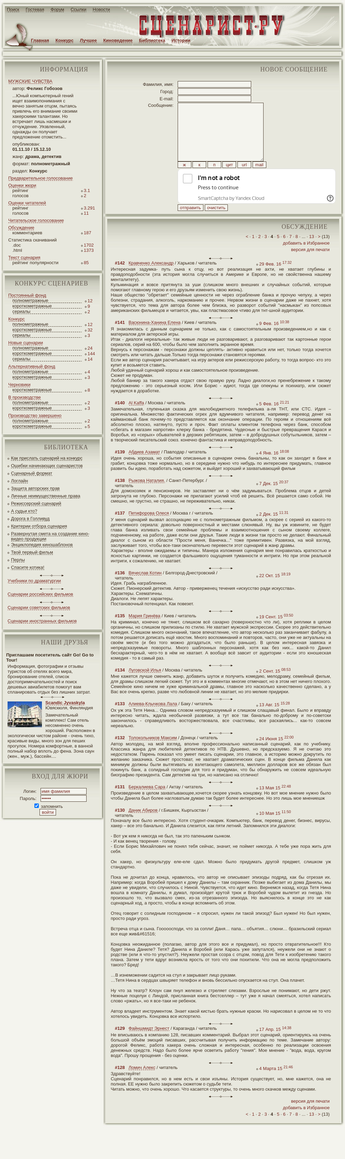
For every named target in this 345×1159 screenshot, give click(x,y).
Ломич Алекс (142, 1082)
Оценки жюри (22, 185)
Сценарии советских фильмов (39, 607)
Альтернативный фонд (31, 366)
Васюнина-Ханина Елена (155, 337)
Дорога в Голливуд (30, 518)
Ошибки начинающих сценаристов (47, 465)
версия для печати (310, 265)
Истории (180, 40)
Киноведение (117, 40)
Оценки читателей (27, 202)
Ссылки (78, 9)
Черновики (19, 384)
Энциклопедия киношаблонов (42, 544)
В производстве (24, 397)
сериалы (21, 311)
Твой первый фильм (32, 552)
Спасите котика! (27, 567)
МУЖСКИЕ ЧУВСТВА (30, 81)
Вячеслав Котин (145, 588)
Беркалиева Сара (147, 802)
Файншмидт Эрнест (149, 1043)
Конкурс (65, 40)
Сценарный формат (31, 473)
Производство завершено (35, 415)
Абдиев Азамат (144, 467)
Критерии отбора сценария (39, 526)
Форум (57, 9)
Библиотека (152, 40)
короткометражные (32, 305)
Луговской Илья (145, 685)
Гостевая (35, 9)
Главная (40, 40)
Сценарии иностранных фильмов (42, 620)
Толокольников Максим (153, 753)
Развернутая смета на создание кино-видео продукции (50, 536)
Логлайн (19, 480)
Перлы (18, 559)
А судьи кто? (24, 511)
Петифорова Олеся (149, 528)
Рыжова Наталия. (147, 495)
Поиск (13, 9)
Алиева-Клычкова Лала (153, 719)
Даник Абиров (143, 825)
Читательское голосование (36, 220)
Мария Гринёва (144, 631)
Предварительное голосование (40, 178)
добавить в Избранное (306, 258)
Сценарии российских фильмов (40, 594)
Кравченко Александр (151, 278)
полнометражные (30, 300)
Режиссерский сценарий (36, 503)
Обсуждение (21, 227)
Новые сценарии (25, 342)
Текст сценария (24, 257)
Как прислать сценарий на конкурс (46, 458)
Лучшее (88, 40)
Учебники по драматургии (34, 580)
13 (311, 252)
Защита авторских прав (35, 488)
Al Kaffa (136, 418)
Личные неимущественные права (45, 495)
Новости (101, 9)
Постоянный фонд (27, 295)
